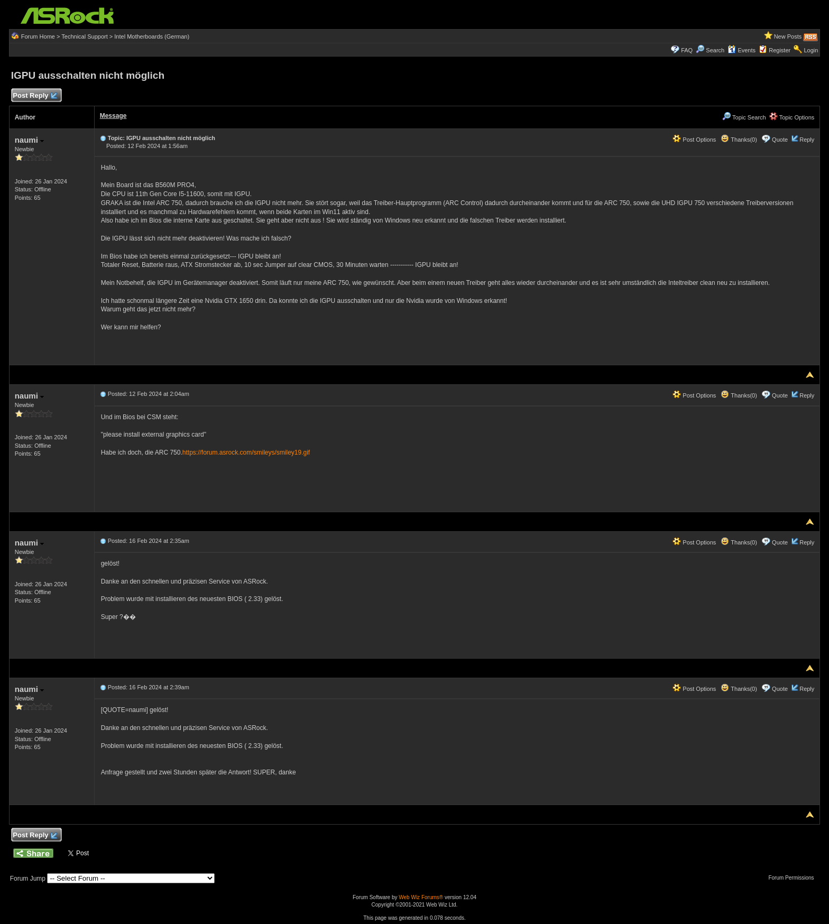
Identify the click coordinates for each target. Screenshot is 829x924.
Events (741, 50)
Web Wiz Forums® (421, 897)
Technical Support (84, 36)
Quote (780, 139)
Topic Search (744, 117)
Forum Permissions (793, 878)
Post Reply (35, 95)
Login (811, 50)
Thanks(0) (739, 139)
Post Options (694, 139)
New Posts (788, 36)
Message (113, 115)
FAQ (687, 50)
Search (715, 50)
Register (779, 50)
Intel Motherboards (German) (151, 36)
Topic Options (792, 117)
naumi (29, 139)
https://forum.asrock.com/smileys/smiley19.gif (246, 452)
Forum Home (38, 36)
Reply (806, 139)
